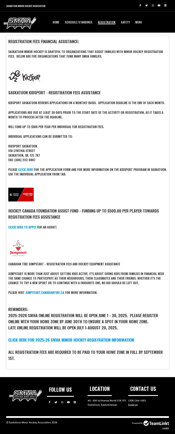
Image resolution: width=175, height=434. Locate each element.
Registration (107, 22)
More (138, 22)
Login (166, 428)
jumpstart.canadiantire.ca (44, 292)
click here (25, 169)
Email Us (133, 404)
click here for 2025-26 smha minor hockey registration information (71, 340)
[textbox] (87, 199)
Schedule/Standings (78, 22)
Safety (125, 22)
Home (56, 22)
